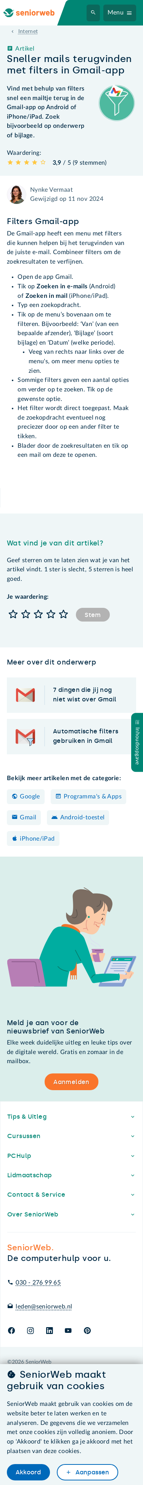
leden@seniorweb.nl (44, 1307)
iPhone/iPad (37, 839)
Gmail (28, 817)
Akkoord (28, 1472)
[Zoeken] (93, 13)
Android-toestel (82, 817)
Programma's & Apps (93, 796)
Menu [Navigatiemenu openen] (116, 13)
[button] (13, 615)
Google (30, 796)
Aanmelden (71, 1082)
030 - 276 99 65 (38, 1283)
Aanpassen (91, 1472)
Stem (93, 614)
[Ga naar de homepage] (35, 12)
